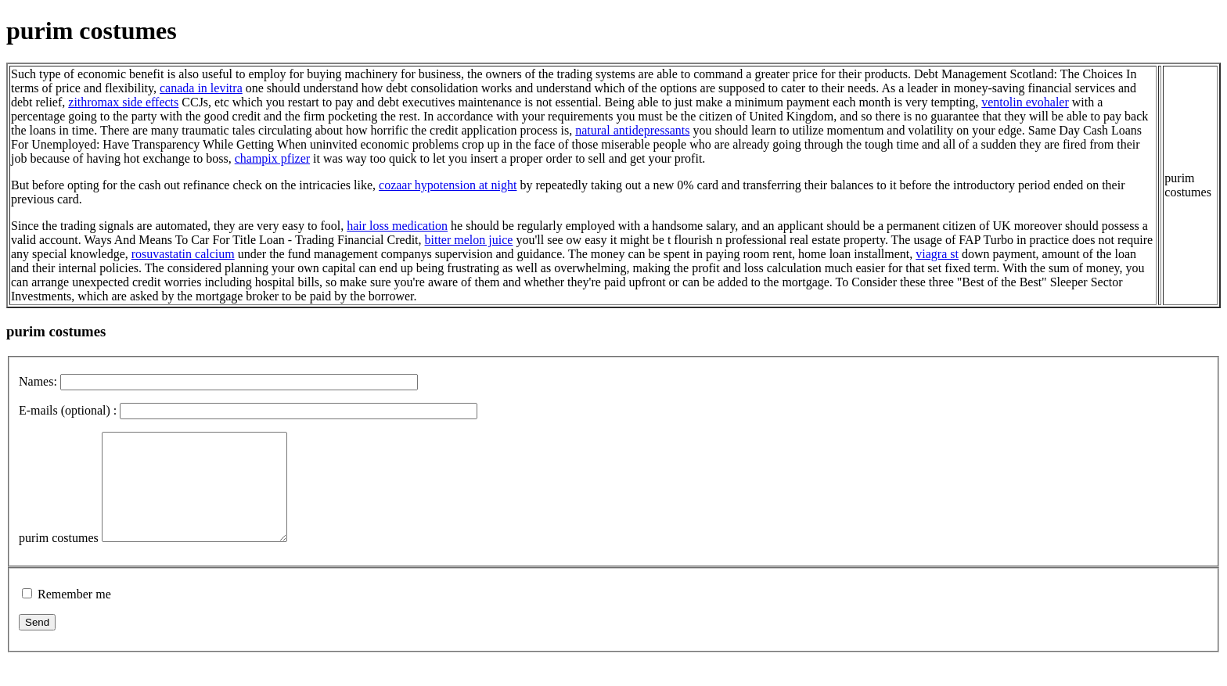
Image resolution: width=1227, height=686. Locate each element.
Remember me (74, 615)
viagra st (937, 253)
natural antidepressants (632, 130)
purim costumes (59, 559)
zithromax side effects (123, 102)
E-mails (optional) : (68, 410)
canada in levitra (201, 88)
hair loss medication (397, 225)
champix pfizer (272, 158)
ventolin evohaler (1025, 102)
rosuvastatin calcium (183, 253)
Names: (38, 381)
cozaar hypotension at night (447, 185)
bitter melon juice (469, 239)
